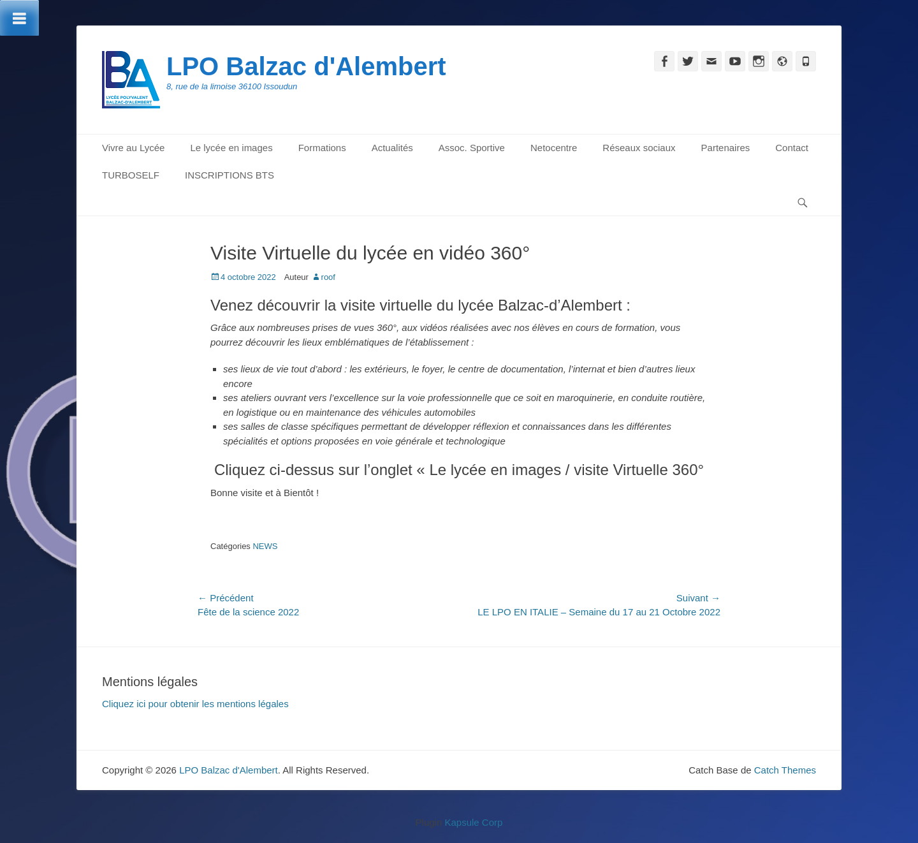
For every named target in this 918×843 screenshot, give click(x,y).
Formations (322, 147)
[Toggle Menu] (19, 18)
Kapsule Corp (473, 822)
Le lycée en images (231, 147)
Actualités (392, 147)
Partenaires (725, 147)
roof (328, 277)
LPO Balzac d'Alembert (306, 66)
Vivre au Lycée (133, 147)
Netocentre (553, 147)
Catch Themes (785, 770)
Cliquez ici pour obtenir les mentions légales (195, 703)
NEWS (264, 546)
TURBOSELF (130, 175)
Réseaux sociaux (638, 147)
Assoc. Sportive (472, 147)
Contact (791, 147)
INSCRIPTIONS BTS (229, 175)
